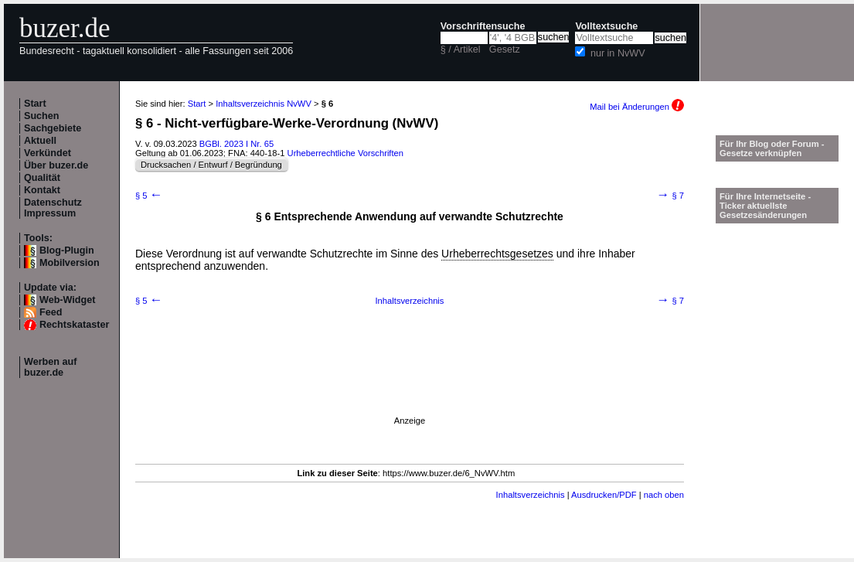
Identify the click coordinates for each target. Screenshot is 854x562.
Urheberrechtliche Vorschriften (345, 153)
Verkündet (47, 153)
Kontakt (42, 190)
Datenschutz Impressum (53, 208)
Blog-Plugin (66, 250)
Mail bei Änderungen (637, 106)
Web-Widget (67, 300)
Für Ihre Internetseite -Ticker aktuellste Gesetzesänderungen (765, 206)
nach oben (664, 494)
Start (35, 103)
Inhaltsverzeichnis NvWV (263, 103)
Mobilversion (69, 262)
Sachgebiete (52, 128)
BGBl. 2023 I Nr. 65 (236, 143)
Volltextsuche (606, 26)
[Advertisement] (249, 369)
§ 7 (670, 195)
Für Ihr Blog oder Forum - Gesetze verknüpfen (772, 148)
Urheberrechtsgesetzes (497, 253)
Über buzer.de (56, 165)
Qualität (42, 177)
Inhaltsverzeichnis (410, 300)
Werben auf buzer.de (50, 367)
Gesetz (504, 49)
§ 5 (148, 195)
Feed (50, 312)
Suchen (42, 116)
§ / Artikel (461, 49)
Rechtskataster (74, 324)
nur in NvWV (617, 53)
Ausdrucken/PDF (604, 494)
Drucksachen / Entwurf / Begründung (211, 164)
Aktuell (40, 140)
